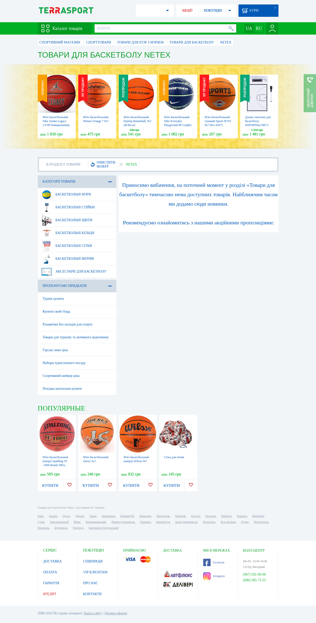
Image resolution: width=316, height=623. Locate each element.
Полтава (210, 516)
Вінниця (180, 516)
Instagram (214, 576)
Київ (40, 516)
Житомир (258, 516)
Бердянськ (60, 528)
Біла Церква (228, 522)
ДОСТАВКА (52, 561)
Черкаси (242, 516)
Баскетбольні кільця (67, 233)
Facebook (214, 562)
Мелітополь (261, 522)
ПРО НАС (90, 583)
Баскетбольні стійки (68, 207)
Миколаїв (145, 516)
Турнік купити (53, 299)
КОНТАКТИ (92, 594)
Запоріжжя (108, 516)
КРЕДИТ (50, 594)
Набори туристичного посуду (64, 363)
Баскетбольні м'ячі (66, 194)
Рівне (77, 522)
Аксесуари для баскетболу (74, 271)
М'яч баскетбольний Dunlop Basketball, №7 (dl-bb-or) (138, 121)
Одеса (66, 516)
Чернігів (226, 516)
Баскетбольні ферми (67, 258)
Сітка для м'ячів (174, 457)
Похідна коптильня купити (62, 388)
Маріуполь (163, 516)
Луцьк (245, 522)
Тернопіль (209, 522)
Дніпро (79, 516)
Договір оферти (115, 613)
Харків (53, 516)
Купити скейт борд (56, 311)
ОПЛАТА (50, 572)
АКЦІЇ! (187, 10)
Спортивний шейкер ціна (61, 376)
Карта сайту (93, 613)
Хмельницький (59, 522)
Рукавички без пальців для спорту (68, 324)
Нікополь (43, 528)
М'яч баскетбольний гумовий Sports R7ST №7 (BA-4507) (218, 121)
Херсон (195, 516)
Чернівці (145, 522)
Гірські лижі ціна (55, 350)
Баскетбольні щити (66, 220)
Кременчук (163, 522)
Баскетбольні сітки (66, 246)
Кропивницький (96, 522)
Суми (41, 522)
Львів (92, 516)
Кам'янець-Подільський (103, 528)
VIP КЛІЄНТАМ (95, 572)
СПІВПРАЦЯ (93, 561)
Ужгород (78, 528)
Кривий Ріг (127, 516)
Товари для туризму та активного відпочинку (76, 337)
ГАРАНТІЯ (51, 583)
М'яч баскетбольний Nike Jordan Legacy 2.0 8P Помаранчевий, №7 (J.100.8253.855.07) (56, 125)
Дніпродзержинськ (123, 522)
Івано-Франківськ (186, 522)
